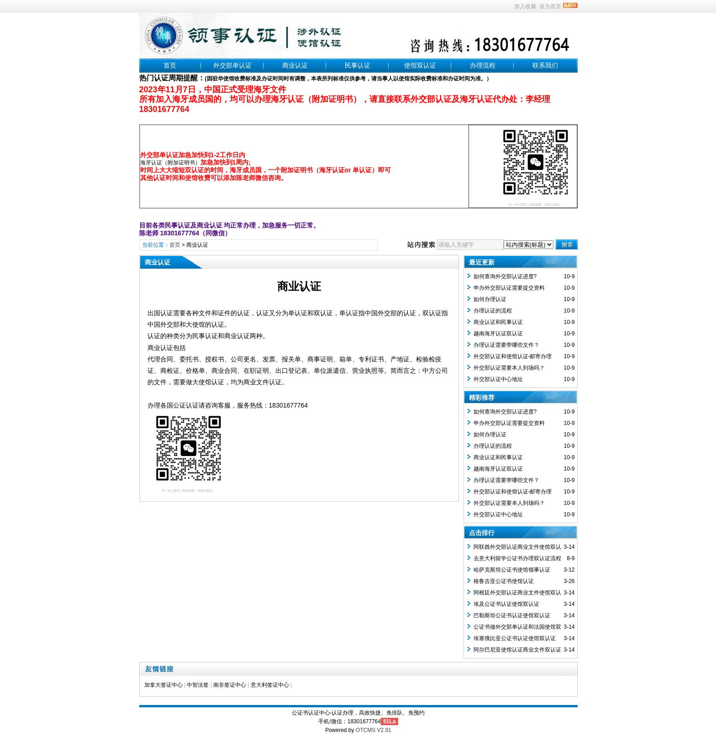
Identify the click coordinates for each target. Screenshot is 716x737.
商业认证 (295, 65)
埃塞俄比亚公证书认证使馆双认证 (515, 638)
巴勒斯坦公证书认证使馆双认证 (512, 615)
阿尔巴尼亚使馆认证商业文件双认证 (517, 650)
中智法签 (198, 685)
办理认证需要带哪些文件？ (506, 345)
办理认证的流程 (493, 311)
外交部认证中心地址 (498, 379)
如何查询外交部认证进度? (505, 276)
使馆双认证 (420, 65)
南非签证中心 (229, 685)
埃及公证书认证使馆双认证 (506, 604)
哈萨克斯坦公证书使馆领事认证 (512, 570)
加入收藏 (525, 6)
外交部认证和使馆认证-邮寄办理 (513, 356)
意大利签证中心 (270, 685)
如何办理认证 (490, 299)
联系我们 (545, 65)
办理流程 (482, 65)
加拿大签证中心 (163, 685)
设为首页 (550, 6)
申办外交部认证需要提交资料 (509, 288)
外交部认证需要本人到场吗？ (509, 368)
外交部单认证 (232, 65)
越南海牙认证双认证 (498, 333)
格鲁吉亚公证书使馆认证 (504, 581)
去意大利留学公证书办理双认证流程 (517, 558)
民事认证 (357, 65)
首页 (169, 65)
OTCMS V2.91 (373, 730)
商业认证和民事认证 (498, 322)
